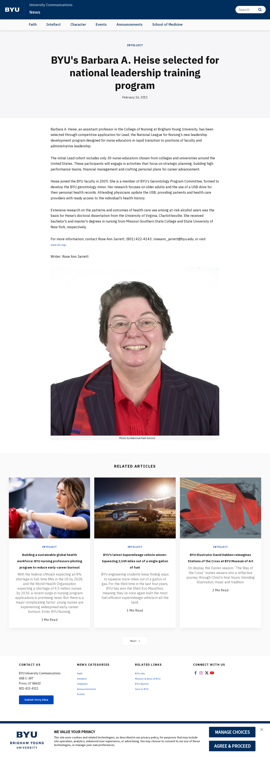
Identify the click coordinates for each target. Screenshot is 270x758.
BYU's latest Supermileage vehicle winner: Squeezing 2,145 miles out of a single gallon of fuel (135, 563)
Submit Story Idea (41, 713)
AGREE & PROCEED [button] (232, 746)
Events (101, 24)
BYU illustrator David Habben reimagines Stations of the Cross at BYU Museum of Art (220, 563)
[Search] (250, 9)
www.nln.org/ (61, 244)
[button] (263, 731)
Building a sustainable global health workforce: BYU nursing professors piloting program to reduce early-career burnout (50, 567)
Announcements (129, 24)
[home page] (12, 10)
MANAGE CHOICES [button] (232, 732)
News (35, 11)
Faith (33, 24)
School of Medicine (167, 24)
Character (78, 24)
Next (135, 653)
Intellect (53, 24)
